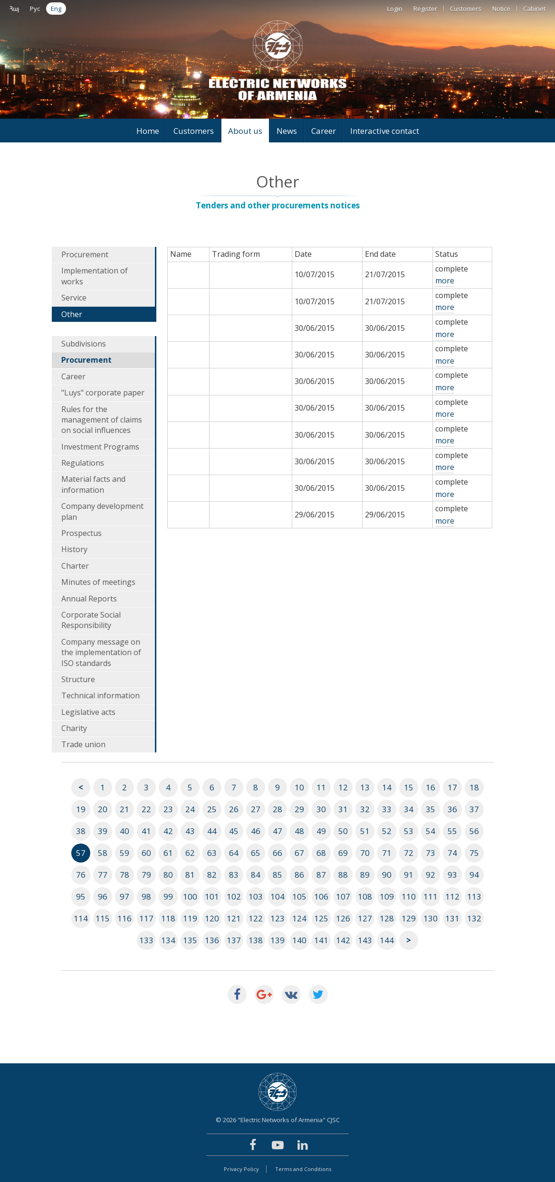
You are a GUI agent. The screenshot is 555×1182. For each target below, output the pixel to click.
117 (146, 918)
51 (365, 831)
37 (474, 809)
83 (234, 874)
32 (365, 809)
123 (277, 918)
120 (212, 918)
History (74, 549)
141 (321, 940)
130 (430, 918)
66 (277, 852)
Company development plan (102, 511)
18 (474, 787)
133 (146, 940)
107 (343, 896)
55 (452, 831)
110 (409, 896)
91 (408, 874)
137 (234, 940)
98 (146, 896)
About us (245, 130)
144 (387, 940)
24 (190, 809)
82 (212, 874)
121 (234, 918)
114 (81, 918)
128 (387, 918)
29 (299, 809)
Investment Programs (100, 446)
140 (299, 940)
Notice (501, 8)
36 (452, 809)
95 (81, 896)
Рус (35, 8)
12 (343, 787)
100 (190, 896)
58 (102, 852)
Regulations (82, 463)
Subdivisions (83, 343)
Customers (465, 8)
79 (146, 874)
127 (365, 918)
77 (102, 874)
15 (408, 787)
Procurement (84, 254)
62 (190, 852)
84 (255, 874)
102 (234, 896)
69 (343, 852)
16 (430, 787)
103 (256, 896)
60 (146, 852)
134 (168, 940)
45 (234, 831)
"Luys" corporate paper (102, 392)
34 (408, 809)
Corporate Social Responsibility (91, 620)
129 (409, 918)
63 (212, 852)
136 (212, 940)
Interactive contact (384, 130)
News (287, 130)
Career (323, 130)
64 (234, 852)
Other (71, 314)
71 (387, 852)
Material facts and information (93, 484)
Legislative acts (88, 712)
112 (452, 896)
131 (452, 918)
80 (168, 874)
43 (190, 831)
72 (408, 852)
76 (81, 874)
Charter (75, 566)
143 (365, 940)
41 (146, 831)
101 (212, 896)
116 (124, 918)
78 (124, 874)
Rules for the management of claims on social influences (101, 420)
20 (102, 809)
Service (73, 297)
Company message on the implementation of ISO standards (101, 652)
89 (365, 874)
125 (321, 918)
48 (299, 831)
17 (452, 787)
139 (277, 940)
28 (277, 809)
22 (146, 809)
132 (474, 918)
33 (387, 809)
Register (425, 8)
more (444, 280)
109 (387, 896)
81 (190, 874)
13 (365, 787)
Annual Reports (89, 598)
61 (168, 852)
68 (321, 852)
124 (299, 918)
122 (256, 918)
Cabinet (534, 8)
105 (299, 896)
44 (212, 831)
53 (408, 831)
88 (343, 874)
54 (430, 831)
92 (430, 874)
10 (299, 787)
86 (299, 874)
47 (277, 831)
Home (147, 130)
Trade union (83, 744)
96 (102, 896)
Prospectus (81, 533)
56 (474, 831)
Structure (78, 679)
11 (321, 787)
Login (394, 8)
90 (387, 874)
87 (321, 874)
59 (124, 852)
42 (168, 831)
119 (190, 918)
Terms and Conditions (303, 1169)
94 (474, 874)
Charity (74, 728)
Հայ (14, 8)
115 (103, 918)
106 (321, 896)
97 (124, 896)
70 (365, 852)
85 (277, 874)
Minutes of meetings (98, 582)
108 (365, 896)
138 (256, 940)
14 (387, 787)
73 (430, 852)
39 (102, 831)
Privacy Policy (241, 1169)
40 (124, 831)
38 (81, 831)
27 (255, 809)
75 (474, 852)
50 (343, 831)
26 (234, 809)
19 (81, 809)
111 (430, 896)
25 (212, 809)
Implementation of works (94, 275)
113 (474, 896)
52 (387, 831)
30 (321, 809)
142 (343, 940)
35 (430, 809)
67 (299, 852)
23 (168, 809)
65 (255, 852)
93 (452, 874)
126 (343, 918)
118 (168, 918)
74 (452, 852)
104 (277, 896)
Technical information (100, 695)
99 (168, 896)
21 (124, 809)
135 (190, 940)
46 (255, 831)
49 (321, 831)
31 (343, 809)
